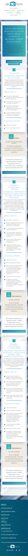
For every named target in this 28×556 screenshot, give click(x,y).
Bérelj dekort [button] (14, 15)
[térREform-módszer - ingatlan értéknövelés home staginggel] (14, 3)
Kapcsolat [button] (10, 12)
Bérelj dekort (6, 525)
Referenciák (5, 515)
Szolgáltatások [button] (14, 8)
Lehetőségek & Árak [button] (9, 10)
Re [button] (18, 13)
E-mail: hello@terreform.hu (9, 534)
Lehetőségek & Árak (8, 511)
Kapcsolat (4, 518)
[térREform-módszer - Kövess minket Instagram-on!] (20, 550)
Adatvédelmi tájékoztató (8, 538)
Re (4, 521)
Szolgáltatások (6, 508)
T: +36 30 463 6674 (7, 531)
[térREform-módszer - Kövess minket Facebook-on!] (17, 550)
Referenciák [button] (21, 10)
